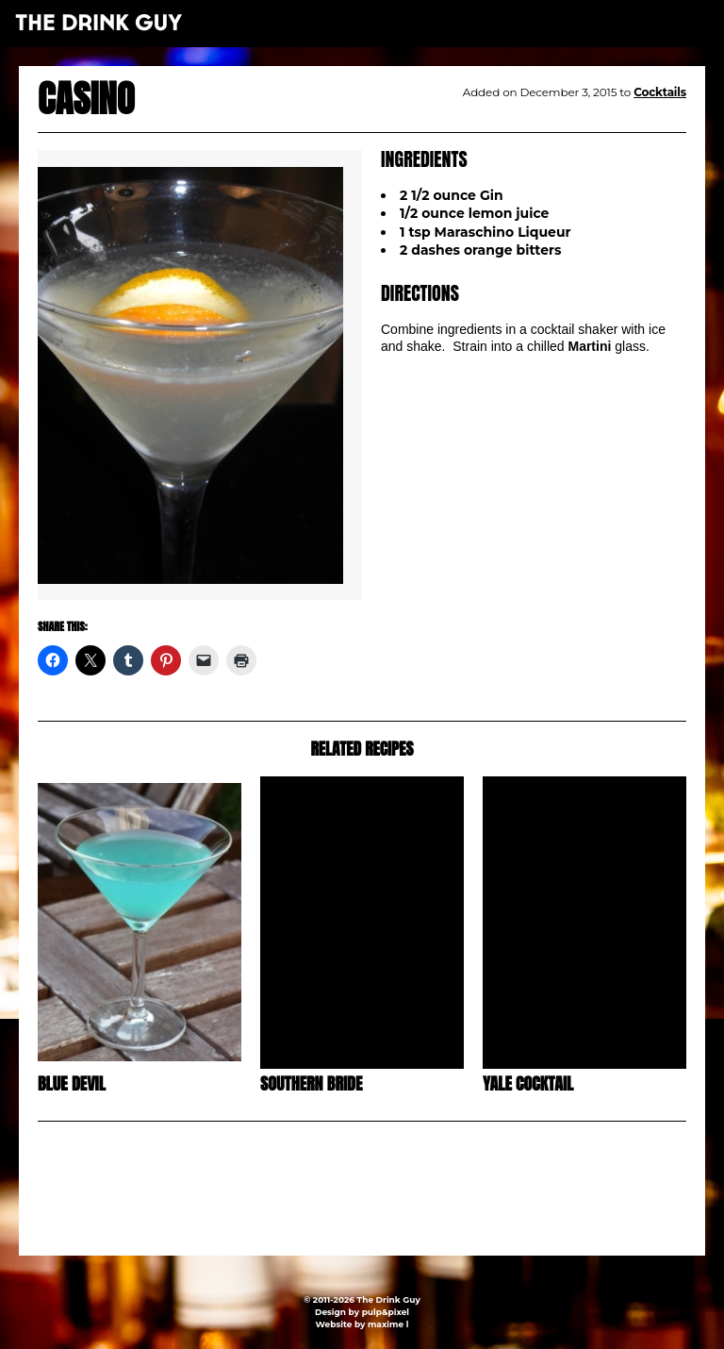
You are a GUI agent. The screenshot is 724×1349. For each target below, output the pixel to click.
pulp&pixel (385, 1312)
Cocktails (660, 92)
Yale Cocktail (528, 1083)
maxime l (388, 1324)
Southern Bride (311, 1083)
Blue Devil (72, 1083)
